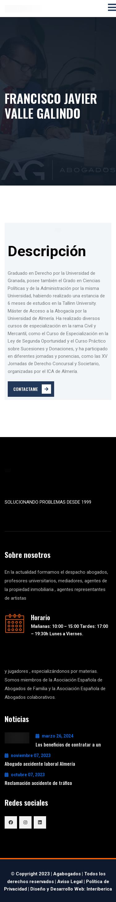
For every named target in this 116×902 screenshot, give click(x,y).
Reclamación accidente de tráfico (38, 782)
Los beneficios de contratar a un (68, 744)
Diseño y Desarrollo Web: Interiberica (71, 889)
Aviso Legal (70, 881)
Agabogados (67, 874)
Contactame (32, 389)
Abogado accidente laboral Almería (40, 763)
